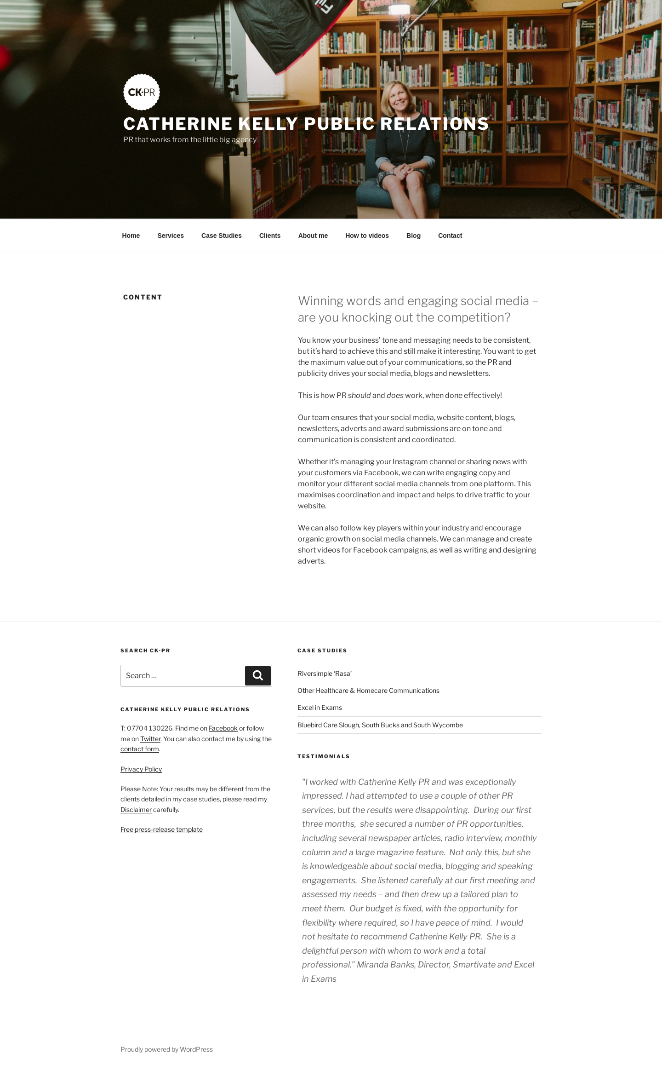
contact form (139, 749)
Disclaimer (136, 809)
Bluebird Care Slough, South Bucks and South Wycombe (380, 725)
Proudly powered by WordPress (166, 1049)
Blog (413, 235)
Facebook (223, 728)
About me (313, 235)
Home (131, 235)
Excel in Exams (319, 707)
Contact (450, 235)
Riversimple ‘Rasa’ (324, 673)
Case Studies (221, 235)
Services (170, 235)
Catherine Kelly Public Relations (306, 124)
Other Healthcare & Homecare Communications (368, 690)
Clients (270, 235)
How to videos (367, 235)
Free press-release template (161, 829)
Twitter (150, 739)
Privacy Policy (141, 769)
